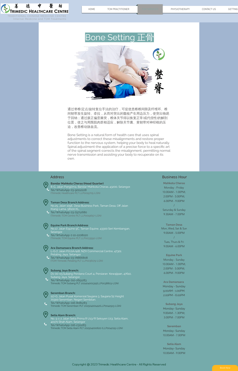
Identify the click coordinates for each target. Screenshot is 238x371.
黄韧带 (141, 122)
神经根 (154, 122)
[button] (101, 37)
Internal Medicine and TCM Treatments (39, 18)
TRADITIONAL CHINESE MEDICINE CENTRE (37, 16)
